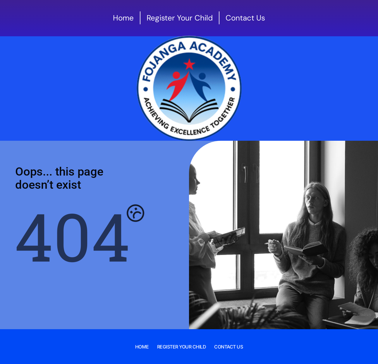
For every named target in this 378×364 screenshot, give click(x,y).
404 (72, 235)
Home (142, 346)
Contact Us (228, 346)
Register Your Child (181, 346)
